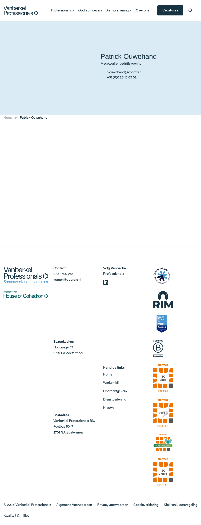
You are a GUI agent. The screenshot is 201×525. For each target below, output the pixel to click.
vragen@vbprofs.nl (67, 279)
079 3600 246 (63, 273)
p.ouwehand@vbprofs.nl (124, 71)
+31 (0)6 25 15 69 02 (122, 77)
